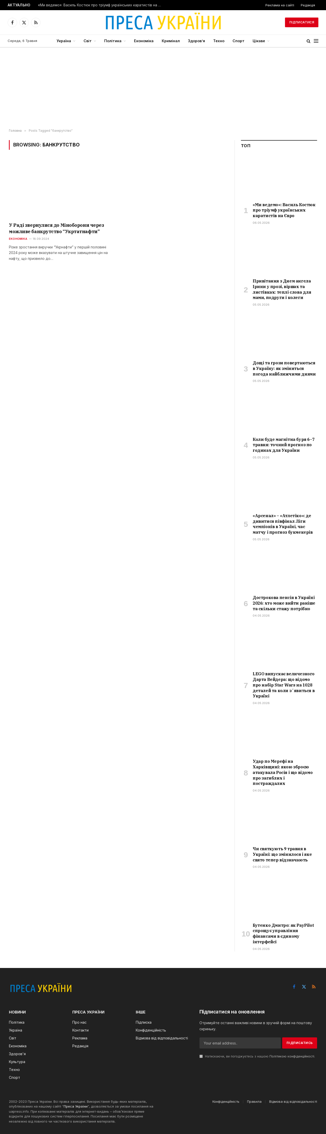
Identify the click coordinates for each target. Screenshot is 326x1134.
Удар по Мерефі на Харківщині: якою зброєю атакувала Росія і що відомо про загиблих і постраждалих (283, 772)
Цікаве (259, 41)
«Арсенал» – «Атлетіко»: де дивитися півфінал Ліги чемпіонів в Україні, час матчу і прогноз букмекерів (283, 524)
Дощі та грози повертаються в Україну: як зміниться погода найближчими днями (284, 368)
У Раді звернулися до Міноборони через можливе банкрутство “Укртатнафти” (56, 228)
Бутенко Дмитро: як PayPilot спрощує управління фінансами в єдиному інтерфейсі (283, 933)
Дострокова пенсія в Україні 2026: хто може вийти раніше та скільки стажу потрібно (284, 603)
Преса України (76, 1106)
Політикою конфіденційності (291, 1056)
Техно (218, 41)
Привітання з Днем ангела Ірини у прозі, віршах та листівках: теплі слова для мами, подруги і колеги (282, 289)
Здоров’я (196, 41)
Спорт (238, 41)
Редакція (308, 5)
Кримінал (171, 41)
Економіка (144, 41)
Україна (64, 41)
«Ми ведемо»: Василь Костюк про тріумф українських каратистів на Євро (101, 5)
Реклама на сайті (279, 5)
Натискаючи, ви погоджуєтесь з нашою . (257, 1056)
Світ (88, 41)
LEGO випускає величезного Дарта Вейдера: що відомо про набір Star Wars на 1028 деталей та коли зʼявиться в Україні (284, 684)
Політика (112, 41)
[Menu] (316, 41)
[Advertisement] (163, 88)
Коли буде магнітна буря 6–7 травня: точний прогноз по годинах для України (284, 445)
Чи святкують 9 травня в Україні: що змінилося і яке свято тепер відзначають (282, 854)
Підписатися (301, 22)
